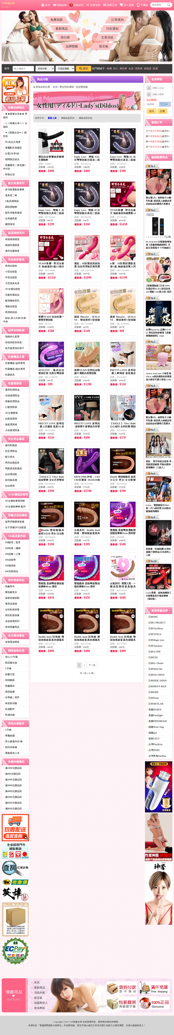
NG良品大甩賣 (11, 142)
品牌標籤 (72, 46)
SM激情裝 (9, 565)
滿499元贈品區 (12, 774)
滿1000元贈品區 (12, 768)
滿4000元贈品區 (12, 791)
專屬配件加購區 (12, 148)
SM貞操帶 (9, 560)
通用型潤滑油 (11, 390)
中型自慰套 (10, 277)
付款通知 (112, 28)
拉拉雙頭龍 (10, 474)
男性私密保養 (11, 615)
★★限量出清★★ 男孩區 (15, 116)
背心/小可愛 (10, 657)
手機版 (142, 5)
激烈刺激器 (10, 445)
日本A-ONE (153, 651)
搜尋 (83, 68)
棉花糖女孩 (10, 662)
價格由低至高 (67, 118)
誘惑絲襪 (9, 691)
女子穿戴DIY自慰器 (14, 527)
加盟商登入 (41, 1002)
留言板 (103, 46)
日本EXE (152, 657)
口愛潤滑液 (10, 407)
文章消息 (107, 37)
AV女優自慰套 (11, 289)
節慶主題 (9, 674)
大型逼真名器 (11, 283)
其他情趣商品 (11, 627)
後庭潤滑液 (10, 424)
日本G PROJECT (156, 622)
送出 (151, 111)
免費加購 (56, 19)
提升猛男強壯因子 (13, 348)
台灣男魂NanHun (156, 756)
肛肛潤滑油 (10, 451)
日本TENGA (153, 634)
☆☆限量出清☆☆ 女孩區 (15, 125)
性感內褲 (9, 715)
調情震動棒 (10, 207)
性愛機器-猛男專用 (14, 363)
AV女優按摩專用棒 (14, 501)
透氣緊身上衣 (11, 753)
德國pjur (151, 733)
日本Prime (152, 698)
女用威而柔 (10, 218)
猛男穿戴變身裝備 (13, 521)
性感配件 (9, 709)
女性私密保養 (11, 609)
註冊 (162, 111)
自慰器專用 (10, 418)
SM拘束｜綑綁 (11, 548)
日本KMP (152, 692)
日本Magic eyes (155, 640)
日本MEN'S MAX (156, 686)
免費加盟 (93, 5)
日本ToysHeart (154, 628)
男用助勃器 (10, 312)
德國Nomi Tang (155, 727)
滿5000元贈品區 (12, 797)
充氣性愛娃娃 (11, 295)
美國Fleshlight (154, 715)
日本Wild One (154, 669)
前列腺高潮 (10, 480)
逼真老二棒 (10, 195)
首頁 (45, 5)
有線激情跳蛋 (11, 239)
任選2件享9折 (11, 153)
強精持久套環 (11, 336)
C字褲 (7, 668)
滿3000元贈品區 (12, 785)
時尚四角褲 (10, 747)
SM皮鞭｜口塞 (11, 554)
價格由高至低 (85, 118)
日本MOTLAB (154, 704)
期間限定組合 (11, 159)
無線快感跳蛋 (11, 245)
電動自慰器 (10, 306)
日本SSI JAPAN (155, 675)
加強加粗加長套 (12, 342)
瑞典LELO (152, 738)
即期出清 (9, 174)
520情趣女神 (8, 5)
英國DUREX (153, 709)
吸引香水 (9, 457)
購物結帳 (60, 5)
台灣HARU (153, 750)
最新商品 (61, 28)
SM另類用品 (10, 571)
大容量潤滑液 (11, 430)
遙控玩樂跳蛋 (11, 251)
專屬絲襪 (9, 735)
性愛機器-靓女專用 (14, 369)
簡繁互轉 (110, 5)
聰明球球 (9, 224)
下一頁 (92, 665)
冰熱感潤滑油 (11, 395)
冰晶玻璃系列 (11, 621)
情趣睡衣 (9, 686)
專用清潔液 (10, 604)
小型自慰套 (10, 271)
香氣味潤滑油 (11, 401)
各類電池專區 (11, 642)
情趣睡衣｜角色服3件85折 (14, 167)
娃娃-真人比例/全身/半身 (14, 320)
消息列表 (39, 992)
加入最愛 (127, 5)
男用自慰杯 (10, 266)
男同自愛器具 (11, 462)
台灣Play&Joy (154, 744)
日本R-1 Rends (154, 663)
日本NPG (152, 617)
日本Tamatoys (154, 646)
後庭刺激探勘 (11, 598)
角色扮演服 (10, 703)
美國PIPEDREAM (156, 721)
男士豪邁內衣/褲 (13, 741)
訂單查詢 (117, 19)
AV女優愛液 (10, 413)
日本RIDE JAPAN (156, 680)
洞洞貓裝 (9, 680)
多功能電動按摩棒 (13, 189)
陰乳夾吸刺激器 (12, 212)
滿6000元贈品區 (12, 803)
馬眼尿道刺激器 (12, 468)
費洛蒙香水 (10, 592)
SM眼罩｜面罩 (11, 542)
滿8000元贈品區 (12, 808)
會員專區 (39, 1008)
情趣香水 (9, 586)
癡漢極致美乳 (11, 300)
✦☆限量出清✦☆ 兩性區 (15, 134)
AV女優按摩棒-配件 (14, 506)
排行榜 (65, 37)
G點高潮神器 (11, 201)
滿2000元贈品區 (12, 779)
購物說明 (76, 5)
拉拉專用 (9, 486)
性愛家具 (9, 375)
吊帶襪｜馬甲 (11, 697)
